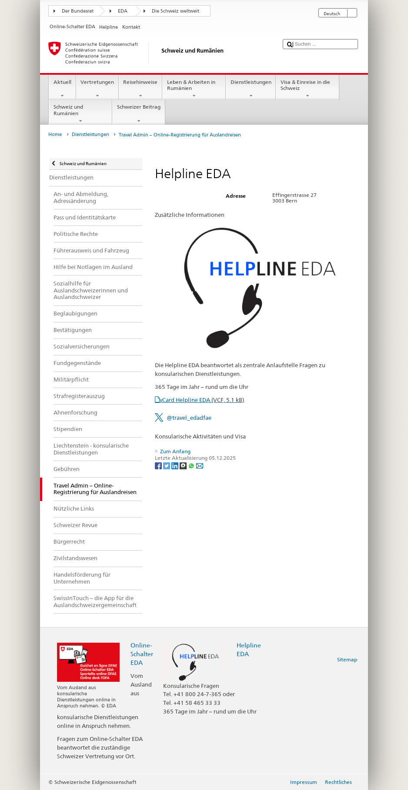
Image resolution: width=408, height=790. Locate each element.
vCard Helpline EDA (202, 399)
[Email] (199, 465)
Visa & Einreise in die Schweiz (307, 89)
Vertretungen (97, 89)
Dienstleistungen (250, 89)
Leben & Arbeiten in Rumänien (194, 89)
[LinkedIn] (175, 465)
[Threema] (184, 465)
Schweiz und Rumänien (80, 113)
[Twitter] (167, 465)
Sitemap (347, 659)
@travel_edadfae (189, 417)
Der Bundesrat (78, 11)
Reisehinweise (140, 89)
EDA (122, 11)
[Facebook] (159, 465)
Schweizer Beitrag (138, 113)
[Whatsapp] (192, 465)
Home (55, 134)
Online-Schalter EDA (141, 653)
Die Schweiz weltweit (175, 11)
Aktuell (62, 89)
